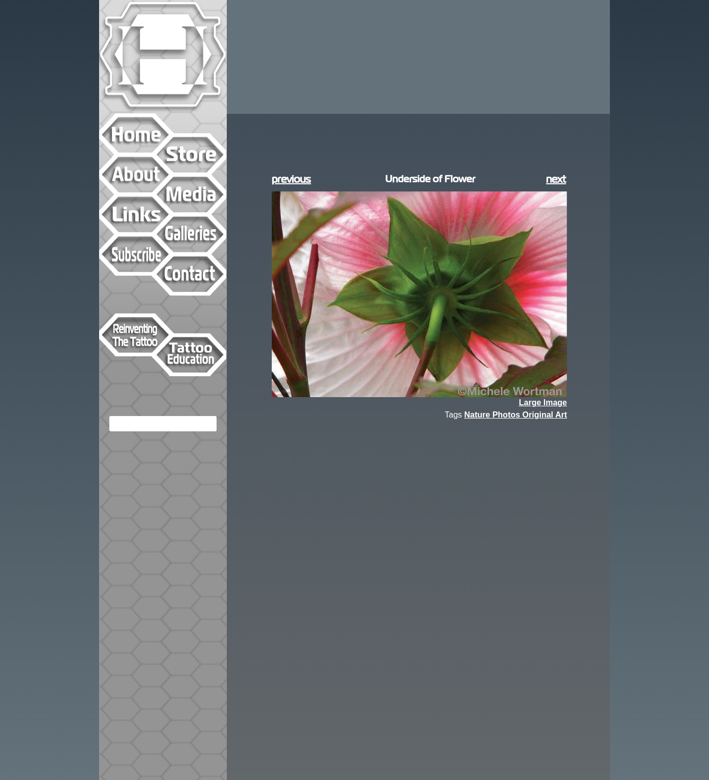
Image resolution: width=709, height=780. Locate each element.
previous (291, 179)
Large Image (543, 403)
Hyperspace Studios (163, 56)
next (556, 179)
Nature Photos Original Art (515, 414)
